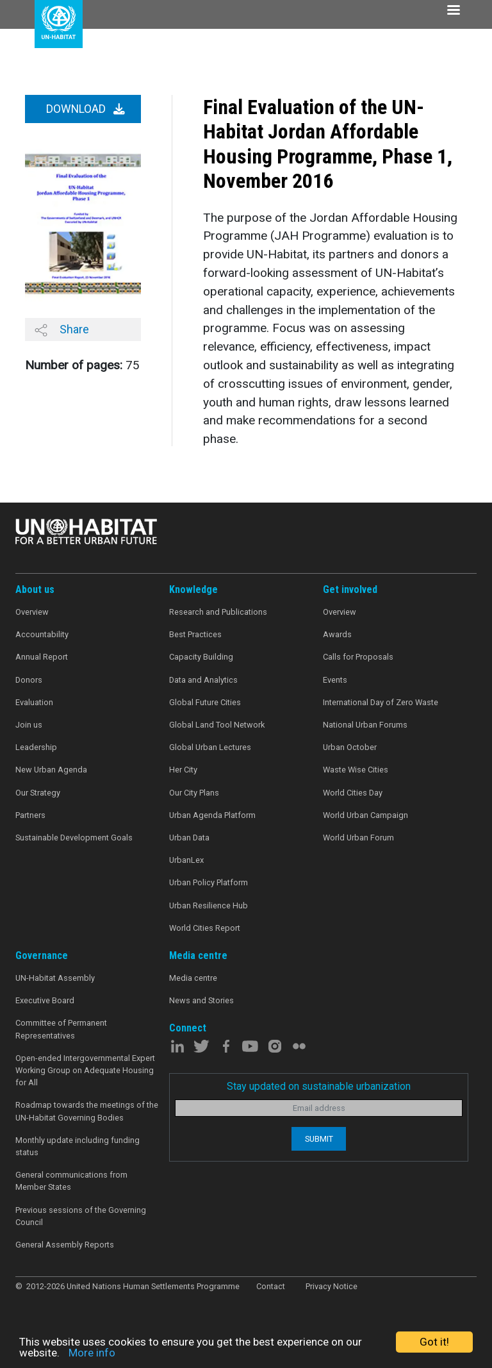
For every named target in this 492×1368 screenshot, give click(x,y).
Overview (32, 612)
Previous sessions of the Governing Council (80, 1216)
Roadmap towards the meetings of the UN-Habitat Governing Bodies (86, 1111)
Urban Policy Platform (208, 882)
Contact (270, 1286)
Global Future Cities (205, 702)
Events (335, 680)
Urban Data (189, 837)
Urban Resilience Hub (208, 905)
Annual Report (41, 657)
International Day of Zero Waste (380, 702)
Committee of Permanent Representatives (61, 1029)
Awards (337, 634)
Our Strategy (37, 792)
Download (85, 109)
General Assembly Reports (64, 1244)
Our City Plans (194, 792)
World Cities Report (204, 928)
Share (62, 329)
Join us (28, 725)
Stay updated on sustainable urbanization (319, 1086)
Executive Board (44, 1000)
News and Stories (201, 1000)
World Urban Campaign (365, 815)
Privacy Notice (331, 1286)
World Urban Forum (358, 837)
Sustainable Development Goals (74, 837)
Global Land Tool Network (217, 725)
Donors (28, 680)
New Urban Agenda (51, 769)
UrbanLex (186, 860)
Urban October (350, 747)
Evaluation (34, 702)
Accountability (42, 634)
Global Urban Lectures (210, 747)
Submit (319, 1139)
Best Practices (195, 634)
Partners (30, 815)
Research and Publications (218, 612)
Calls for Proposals (358, 657)
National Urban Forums (365, 725)
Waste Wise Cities (355, 769)
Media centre (193, 978)
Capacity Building (201, 657)
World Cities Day (352, 792)
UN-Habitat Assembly (55, 978)
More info (92, 1352)
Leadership (36, 747)
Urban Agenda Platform (212, 815)
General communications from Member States (71, 1181)
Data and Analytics (203, 680)
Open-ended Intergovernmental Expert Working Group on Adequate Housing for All (85, 1070)
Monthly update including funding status (77, 1146)
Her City (183, 769)
